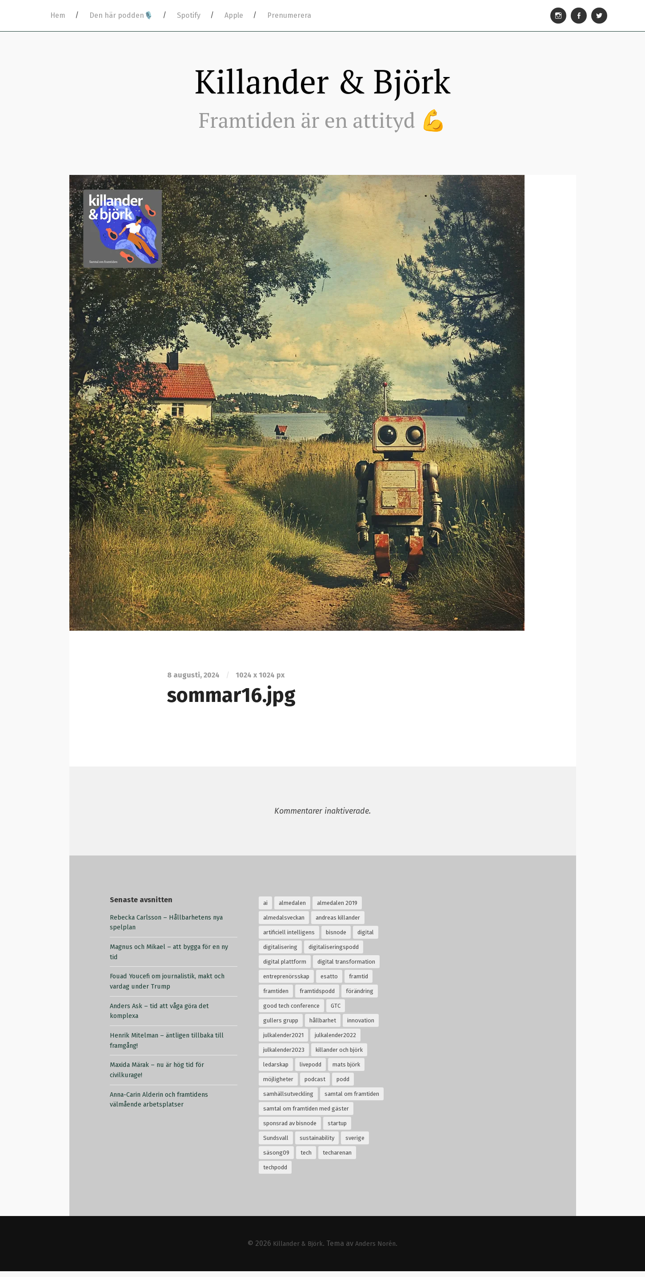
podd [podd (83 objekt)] (343, 1084)
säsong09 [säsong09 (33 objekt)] (276, 1158)
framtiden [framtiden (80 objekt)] (275, 996)
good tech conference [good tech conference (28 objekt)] (291, 1011)
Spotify (188, 15)
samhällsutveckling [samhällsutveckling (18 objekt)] (288, 1099)
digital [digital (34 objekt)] (365, 937)
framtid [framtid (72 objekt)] (358, 981)
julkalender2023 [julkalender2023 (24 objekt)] (283, 1055)
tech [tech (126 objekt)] (306, 1158)
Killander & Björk (323, 84)
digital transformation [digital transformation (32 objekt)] (346, 967)
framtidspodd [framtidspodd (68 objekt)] (317, 996)
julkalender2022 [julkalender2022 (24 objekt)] (335, 1040)
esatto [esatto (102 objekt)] (329, 981)
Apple (233, 15)
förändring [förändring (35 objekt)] (359, 996)
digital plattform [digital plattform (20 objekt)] (284, 967)
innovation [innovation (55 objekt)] (360, 1025)
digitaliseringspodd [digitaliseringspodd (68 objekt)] (333, 952)
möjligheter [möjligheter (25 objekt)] (278, 1084)
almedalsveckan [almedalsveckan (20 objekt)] (283, 923)
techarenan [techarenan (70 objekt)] (337, 1158)
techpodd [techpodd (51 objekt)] (275, 1172)
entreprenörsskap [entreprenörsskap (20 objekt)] (286, 981)
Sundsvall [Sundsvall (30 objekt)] (275, 1143)
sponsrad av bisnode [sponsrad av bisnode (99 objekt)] (289, 1128)
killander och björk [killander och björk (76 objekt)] (339, 1055)
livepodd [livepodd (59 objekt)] (310, 1069)
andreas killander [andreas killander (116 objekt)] (338, 923)
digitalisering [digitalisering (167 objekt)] (280, 952)
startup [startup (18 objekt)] (337, 1128)
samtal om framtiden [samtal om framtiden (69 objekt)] (352, 1099)
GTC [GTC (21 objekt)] (336, 1011)
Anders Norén (379, 1249)
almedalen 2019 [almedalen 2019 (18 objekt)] (337, 908)
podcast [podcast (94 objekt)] (314, 1084)
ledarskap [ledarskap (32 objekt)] (275, 1069)
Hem (57, 15)
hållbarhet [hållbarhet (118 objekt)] (322, 1025)
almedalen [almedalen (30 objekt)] (292, 908)
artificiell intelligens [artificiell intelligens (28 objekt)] (289, 937)
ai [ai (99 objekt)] (265, 908)
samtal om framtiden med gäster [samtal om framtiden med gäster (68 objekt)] (306, 1114)
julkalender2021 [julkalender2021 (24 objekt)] (283, 1040)
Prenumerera (289, 15)
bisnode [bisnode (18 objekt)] (336, 937)
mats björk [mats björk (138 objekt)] (346, 1069)
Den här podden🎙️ (121, 15)
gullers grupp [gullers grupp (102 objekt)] (280, 1025)
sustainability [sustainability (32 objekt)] (317, 1143)
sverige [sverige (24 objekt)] (355, 1143)
